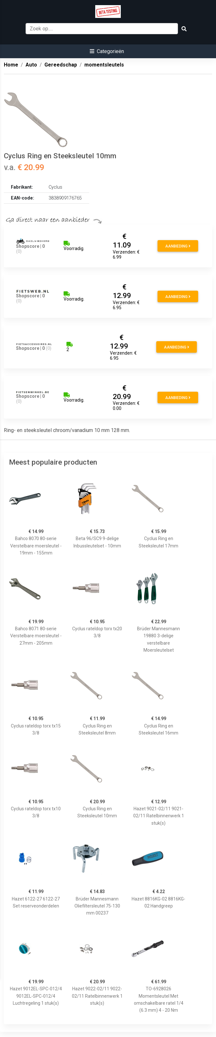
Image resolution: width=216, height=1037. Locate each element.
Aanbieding (177, 246)
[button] (107, 51)
